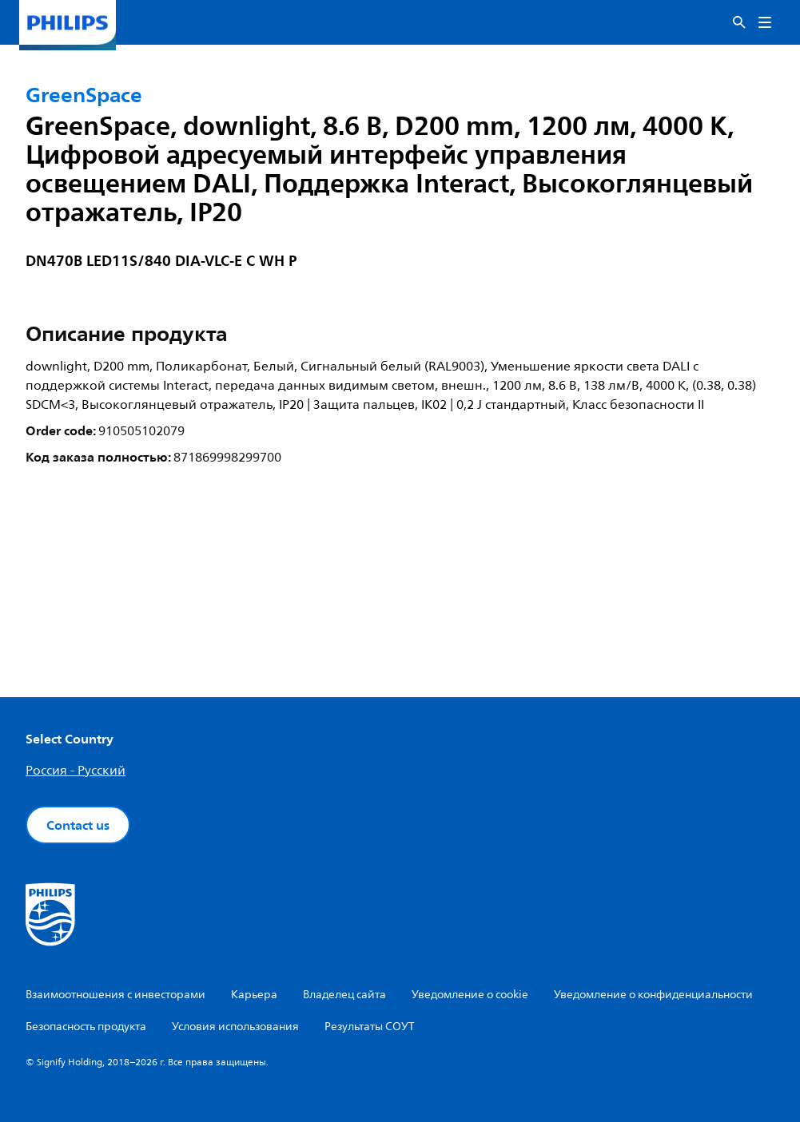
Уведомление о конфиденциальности (653, 994)
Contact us (77, 825)
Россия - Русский (75, 770)
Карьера (254, 994)
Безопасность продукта (86, 1026)
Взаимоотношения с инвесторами (115, 994)
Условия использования (235, 1026)
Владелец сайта (344, 994)
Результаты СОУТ (369, 1026)
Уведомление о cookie (470, 994)
